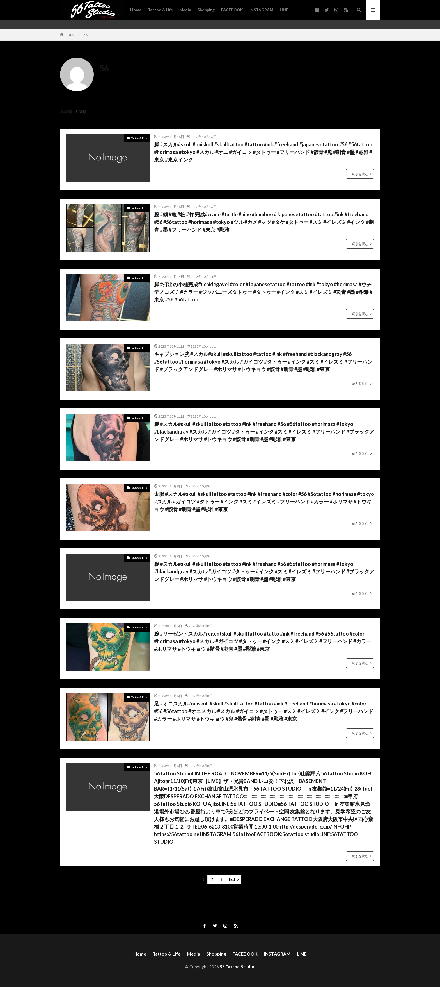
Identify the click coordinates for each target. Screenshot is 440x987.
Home (135, 9)
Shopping (206, 9)
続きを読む (360, 174)
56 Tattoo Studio (237, 966)
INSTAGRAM (261, 9)
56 (86, 35)
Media (185, 9)
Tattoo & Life (160, 9)
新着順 (66, 111)
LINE (284, 9)
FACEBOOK (232, 9)
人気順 (80, 111)
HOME (70, 35)
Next (232, 879)
